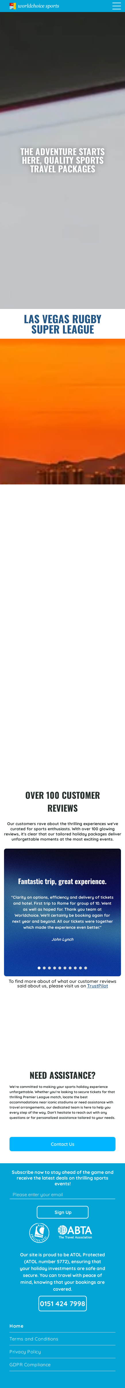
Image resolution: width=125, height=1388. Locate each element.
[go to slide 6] (65, 968)
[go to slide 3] (49, 968)
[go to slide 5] (59, 968)
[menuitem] (62, 1326)
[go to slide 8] (75, 968)
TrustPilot (97, 986)
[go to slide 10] (85, 968)
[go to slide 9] (80, 968)
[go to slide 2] (44, 968)
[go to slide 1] (39, 968)
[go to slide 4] (54, 968)
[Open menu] (116, 6)
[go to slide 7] (70, 968)
